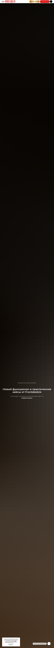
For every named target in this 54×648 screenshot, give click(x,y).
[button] (45, 1)
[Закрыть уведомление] (19, 638)
